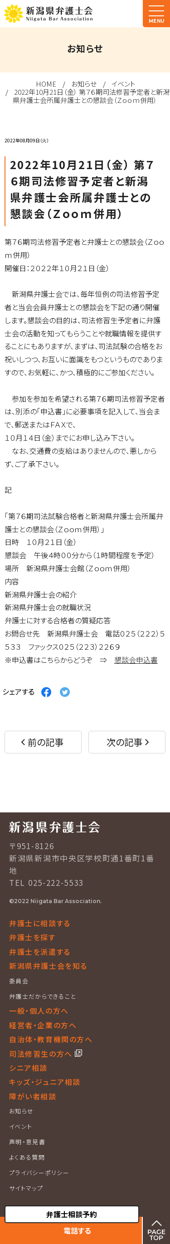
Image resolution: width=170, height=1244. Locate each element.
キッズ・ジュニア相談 (45, 1081)
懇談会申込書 (136, 659)
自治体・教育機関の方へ (51, 1039)
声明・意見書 (27, 1141)
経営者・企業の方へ (43, 1025)
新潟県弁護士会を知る (48, 965)
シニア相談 (28, 1067)
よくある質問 (27, 1157)
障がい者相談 (33, 1096)
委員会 (19, 981)
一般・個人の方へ (39, 1010)
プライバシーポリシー (39, 1172)
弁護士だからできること (42, 996)
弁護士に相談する (40, 923)
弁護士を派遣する (40, 951)
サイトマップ (26, 1188)
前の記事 (45, 741)
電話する (77, 1230)
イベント (124, 83)
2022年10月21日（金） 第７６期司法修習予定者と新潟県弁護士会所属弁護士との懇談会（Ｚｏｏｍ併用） (91, 96)
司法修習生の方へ (42, 1053)
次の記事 (124, 741)
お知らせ (84, 83)
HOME (46, 83)
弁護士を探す (32, 937)
